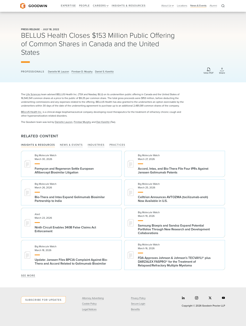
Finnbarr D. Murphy (82, 71)
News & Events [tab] (71, 145)
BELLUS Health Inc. (31, 112)
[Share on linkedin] (183, 298)
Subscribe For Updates (43, 300)
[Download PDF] (208, 71)
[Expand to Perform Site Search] (223, 6)
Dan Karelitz (103, 122)
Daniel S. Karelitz (104, 71)
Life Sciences (33, 94)
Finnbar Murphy (82, 122)
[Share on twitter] (210, 298)
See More (28, 275)
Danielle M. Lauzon (58, 71)
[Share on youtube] (223, 298)
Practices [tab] (117, 145)
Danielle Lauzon (63, 122)
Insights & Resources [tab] (38, 145)
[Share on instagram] (196, 298)
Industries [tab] (96, 145)
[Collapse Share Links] (222, 71)
